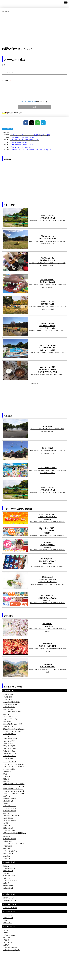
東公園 (5, 823)
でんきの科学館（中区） (11, 716)
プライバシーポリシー (28, 101)
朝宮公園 (6, 781)
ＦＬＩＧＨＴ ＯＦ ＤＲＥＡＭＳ (13, 844)
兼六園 (5, 930)
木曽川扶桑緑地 (8, 818)
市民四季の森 (7, 771)
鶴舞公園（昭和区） (9, 741)
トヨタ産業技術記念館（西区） (13, 712)
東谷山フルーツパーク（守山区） (13, 729)
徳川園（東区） (8, 721)
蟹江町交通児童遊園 (9, 820)
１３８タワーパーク (9, 806)
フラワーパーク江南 (9, 808)
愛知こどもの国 (8, 853)
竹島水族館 (6, 848)
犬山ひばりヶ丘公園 (9, 798)
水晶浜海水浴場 (8, 918)
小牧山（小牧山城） (9, 769)
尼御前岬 (6, 940)
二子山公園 (6, 776)
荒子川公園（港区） (9, 734)
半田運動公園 (7, 846)
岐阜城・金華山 (8, 885)
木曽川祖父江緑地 (9, 830)
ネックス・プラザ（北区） (11, 702)
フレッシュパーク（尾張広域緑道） (14, 764)
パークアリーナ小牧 (9, 762)
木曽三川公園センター (10, 880)
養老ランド (6, 878)
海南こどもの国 (8, 828)
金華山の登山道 (8, 888)
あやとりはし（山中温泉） (11, 950)
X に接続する (7, 128)
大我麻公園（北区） (9, 699)
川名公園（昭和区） (9, 743)
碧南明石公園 (7, 841)
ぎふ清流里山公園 (9, 868)
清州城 (5, 803)
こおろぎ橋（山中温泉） (11, 947)
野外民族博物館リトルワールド (13, 789)
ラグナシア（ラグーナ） (11, 851)
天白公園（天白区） (9, 756)
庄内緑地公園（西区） (10, 704)
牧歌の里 (6, 866)
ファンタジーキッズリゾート (12, 815)
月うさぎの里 (7, 942)
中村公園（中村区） (9, 736)
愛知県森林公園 (8, 801)
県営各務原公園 (8, 871)
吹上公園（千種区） (9, 751)
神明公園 (6, 813)
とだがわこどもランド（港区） (13, 731)
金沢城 (5, 932)
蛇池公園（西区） (9, 709)
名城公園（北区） (9, 694)
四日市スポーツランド (10, 898)
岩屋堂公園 (6, 858)
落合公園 (6, 779)
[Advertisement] (34, 30)
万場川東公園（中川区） (11, 739)
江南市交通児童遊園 (9, 811)
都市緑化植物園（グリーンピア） (13, 784)
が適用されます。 (34, 101)
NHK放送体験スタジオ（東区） (13, 724)
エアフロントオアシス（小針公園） (14, 766)
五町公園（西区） (9, 707)
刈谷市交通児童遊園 (9, 839)
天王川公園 (6, 825)
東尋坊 (5, 920)
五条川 (5, 774)
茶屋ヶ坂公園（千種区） (11, 748)
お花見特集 (49, 626)
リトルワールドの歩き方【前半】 (13, 791)
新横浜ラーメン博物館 (10, 908)
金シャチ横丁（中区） (10, 719)
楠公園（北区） (8, 697)
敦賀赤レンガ (7, 923)
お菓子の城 (6, 796)
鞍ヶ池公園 (6, 836)
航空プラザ (6, 937)
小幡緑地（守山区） (9, 726)
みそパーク (6, 856)
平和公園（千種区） (9, 746)
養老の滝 (6, 873)
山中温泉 (6, 945)
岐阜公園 (6, 883)
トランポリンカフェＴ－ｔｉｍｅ (13, 786)
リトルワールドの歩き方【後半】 (13, 793)
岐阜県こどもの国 (9, 876)
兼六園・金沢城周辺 (9, 935)
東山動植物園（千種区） (11, 753)
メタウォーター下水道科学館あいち (14, 833)
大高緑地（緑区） (9, 758)
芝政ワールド (7, 915)
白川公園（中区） (9, 714)
